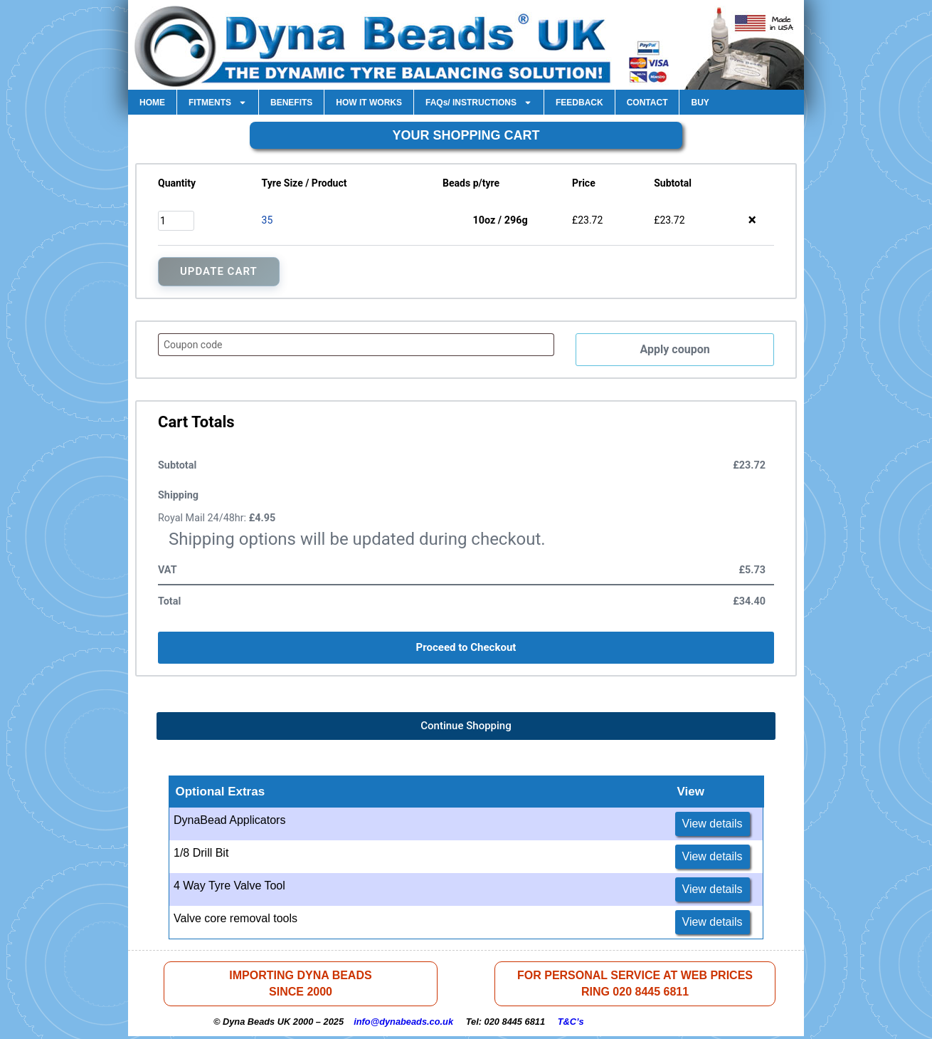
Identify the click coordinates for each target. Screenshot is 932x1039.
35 (267, 220)
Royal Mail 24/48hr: (216, 519)
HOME (152, 103)
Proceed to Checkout (466, 648)
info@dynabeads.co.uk (403, 1024)
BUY (700, 103)
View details (712, 825)
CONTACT (647, 103)
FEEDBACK (579, 103)
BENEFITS (291, 103)
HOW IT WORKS (369, 103)
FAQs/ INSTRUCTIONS (478, 102)
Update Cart (219, 271)
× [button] (752, 220)
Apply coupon (675, 350)
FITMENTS (218, 102)
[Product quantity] (176, 221)
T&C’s (571, 1024)
